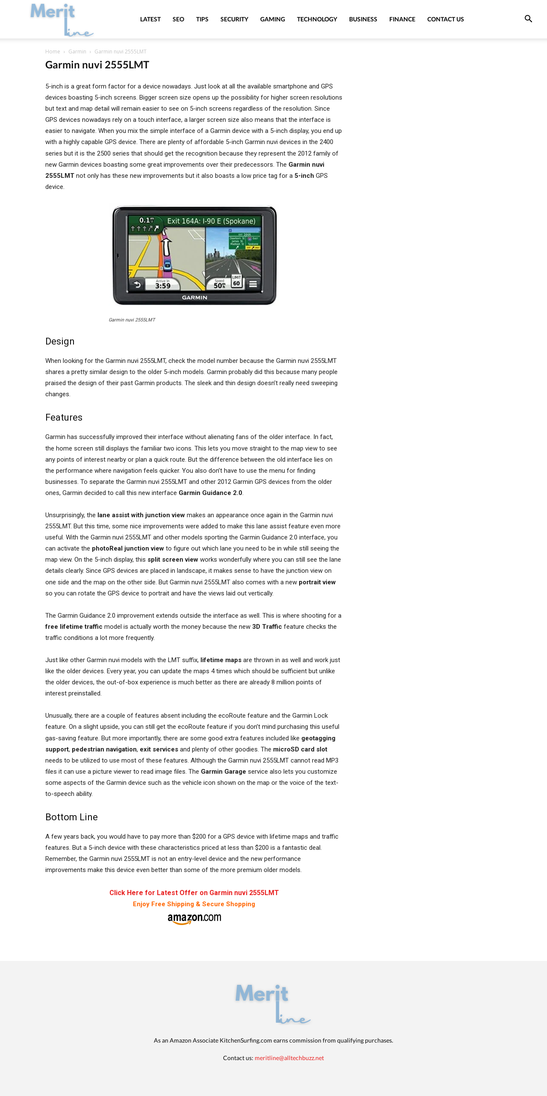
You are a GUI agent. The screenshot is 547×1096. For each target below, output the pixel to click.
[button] (528, 20)
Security (234, 19)
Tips (202, 19)
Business (363, 19)
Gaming (272, 19)
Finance (402, 19)
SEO (178, 19)
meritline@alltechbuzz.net (289, 1057)
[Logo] (62, 19)
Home (52, 51)
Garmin (77, 51)
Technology (317, 19)
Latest (150, 19)
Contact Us (445, 19)
